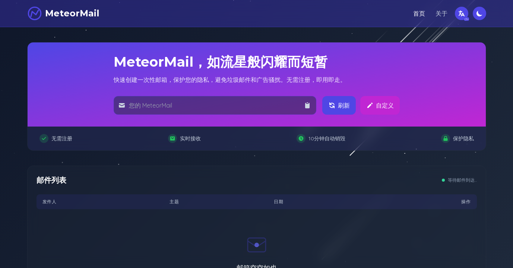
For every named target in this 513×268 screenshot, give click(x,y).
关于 (441, 13)
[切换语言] (461, 13)
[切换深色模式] (479, 13)
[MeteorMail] (63, 13)
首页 (419, 13)
